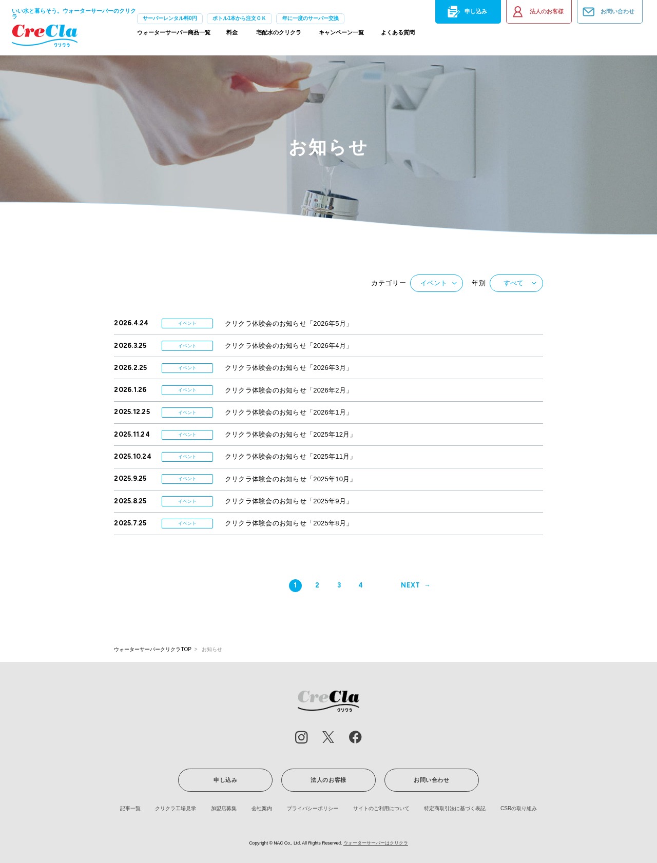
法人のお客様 (537, 11)
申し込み (466, 11)
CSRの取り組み (518, 808)
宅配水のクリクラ (278, 35)
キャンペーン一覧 (341, 35)
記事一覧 (130, 808)
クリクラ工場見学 (175, 808)
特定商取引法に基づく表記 (455, 808)
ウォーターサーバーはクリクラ (375, 843)
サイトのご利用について (381, 808)
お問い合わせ (607, 11)
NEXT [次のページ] (410, 585)
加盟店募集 (224, 808)
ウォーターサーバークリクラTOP (152, 649)
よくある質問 (398, 35)
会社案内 (262, 808)
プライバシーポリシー (312, 808)
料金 (232, 35)
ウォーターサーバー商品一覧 (173, 35)
